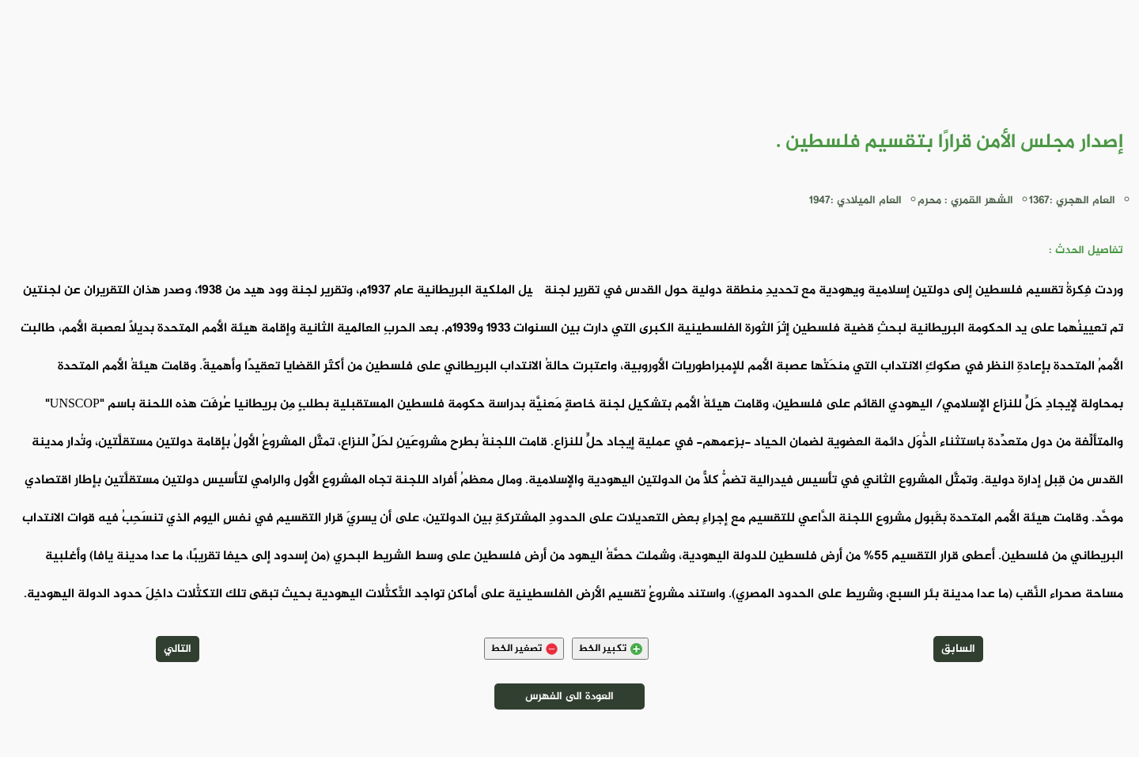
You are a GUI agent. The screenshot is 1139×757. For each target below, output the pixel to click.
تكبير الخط (610, 648)
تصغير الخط (524, 648)
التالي (177, 649)
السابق (958, 649)
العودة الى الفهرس (569, 696)
